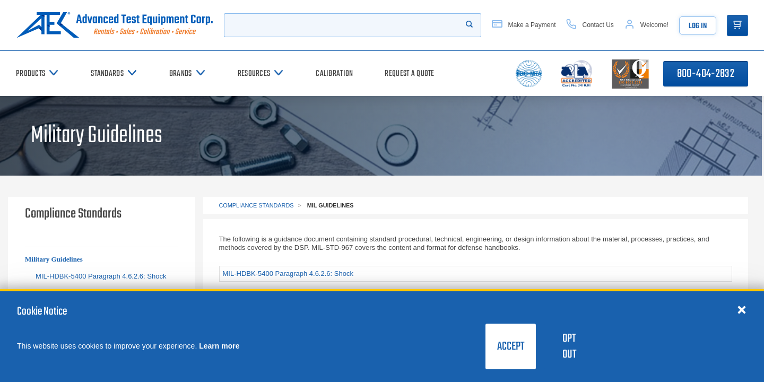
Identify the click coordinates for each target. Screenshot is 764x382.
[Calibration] (334, 73)
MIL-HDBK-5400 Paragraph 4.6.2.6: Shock (101, 276)
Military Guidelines (54, 259)
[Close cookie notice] (741, 309)
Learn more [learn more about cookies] (219, 346)
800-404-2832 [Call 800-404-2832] (705, 74)
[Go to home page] (114, 25)
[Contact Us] (589, 25)
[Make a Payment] (523, 25)
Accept (510, 346)
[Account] (646, 25)
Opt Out (569, 346)
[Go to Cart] (737, 25)
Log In (698, 26)
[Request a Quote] (409, 73)
